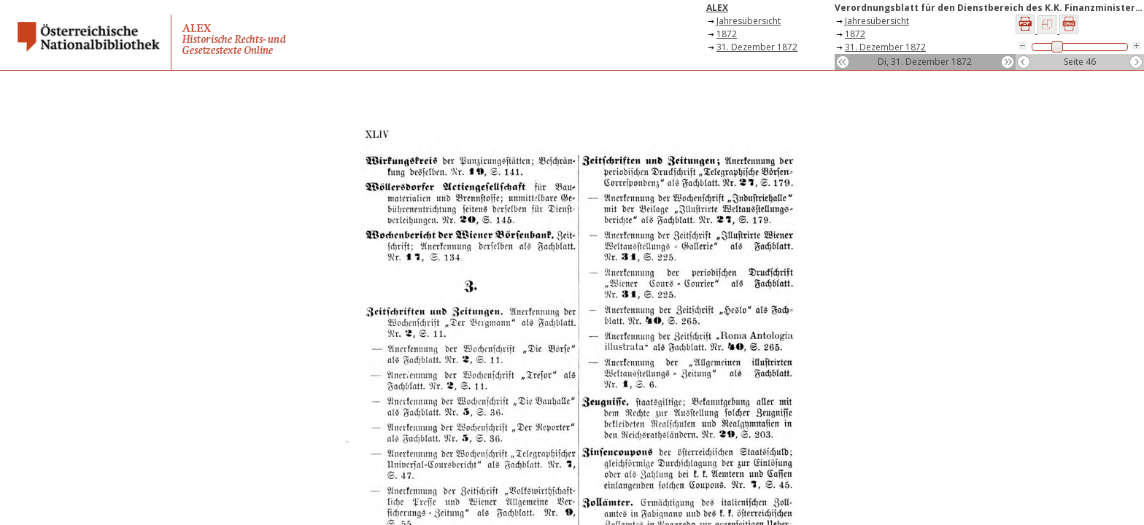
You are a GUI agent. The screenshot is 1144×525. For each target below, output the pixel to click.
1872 (726, 34)
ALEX (717, 7)
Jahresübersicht (748, 21)
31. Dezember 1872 (756, 47)
